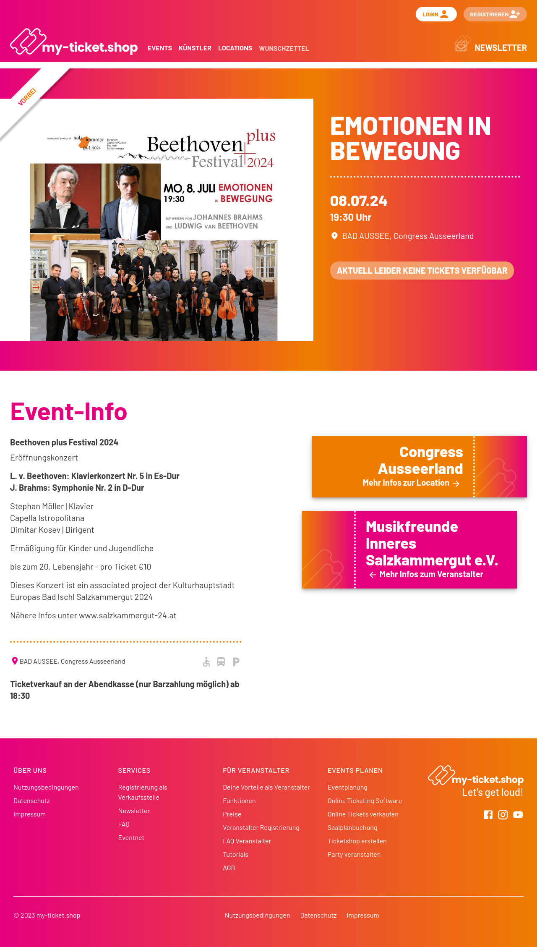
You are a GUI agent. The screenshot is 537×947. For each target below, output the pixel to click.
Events (160, 48)
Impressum (29, 814)
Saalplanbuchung (353, 827)
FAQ (124, 824)
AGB (229, 867)
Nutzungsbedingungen (46, 787)
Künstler (195, 48)
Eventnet (131, 837)
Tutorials (235, 854)
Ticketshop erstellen (357, 841)
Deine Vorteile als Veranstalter (266, 787)
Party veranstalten (354, 854)
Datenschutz (31, 800)
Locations (235, 48)
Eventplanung (348, 787)
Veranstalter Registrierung (261, 827)
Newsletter (134, 810)
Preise (232, 814)
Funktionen (239, 800)
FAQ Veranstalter (247, 841)
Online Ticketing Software (365, 800)
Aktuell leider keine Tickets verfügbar (422, 270)
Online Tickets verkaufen (363, 814)
